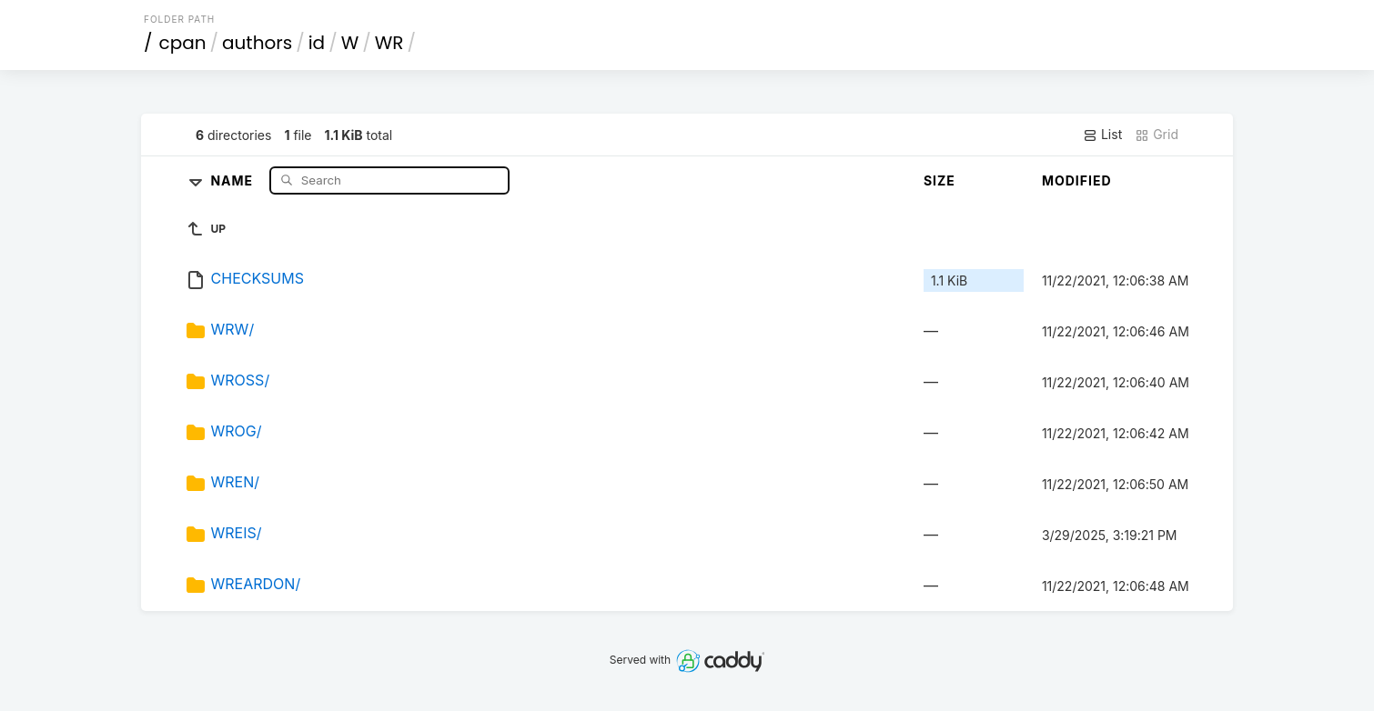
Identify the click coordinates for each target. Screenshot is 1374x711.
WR (389, 42)
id (316, 42)
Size (939, 180)
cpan (183, 42)
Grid (1156, 134)
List (1102, 134)
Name (233, 179)
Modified (1077, 180)
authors (257, 42)
